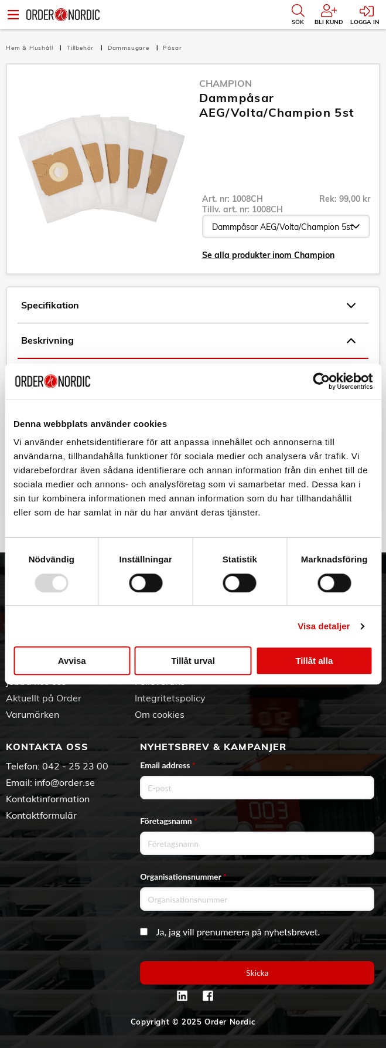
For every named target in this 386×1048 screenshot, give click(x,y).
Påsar (172, 48)
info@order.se (65, 782)
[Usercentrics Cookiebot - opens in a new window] (321, 381)
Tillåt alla (314, 661)
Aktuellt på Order (43, 698)
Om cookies (160, 714)
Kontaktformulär (41, 815)
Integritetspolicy (170, 698)
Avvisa (72, 661)
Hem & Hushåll (30, 48)
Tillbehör (81, 48)
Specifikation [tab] (188, 305)
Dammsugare (130, 48)
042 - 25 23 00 (75, 766)
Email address (167, 765)
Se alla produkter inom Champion (268, 255)
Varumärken (32, 714)
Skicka (257, 973)
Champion (225, 83)
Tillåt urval (193, 661)
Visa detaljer (324, 626)
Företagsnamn (168, 821)
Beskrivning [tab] (188, 341)
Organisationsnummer (183, 876)
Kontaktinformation (48, 799)
